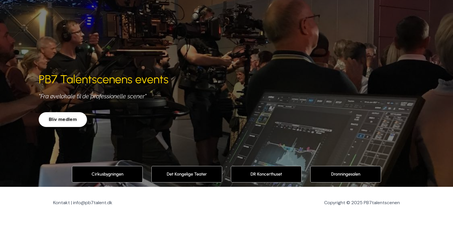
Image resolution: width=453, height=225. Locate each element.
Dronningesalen (345, 174)
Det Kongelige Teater (187, 174)
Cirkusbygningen (107, 174)
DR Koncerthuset (266, 174)
